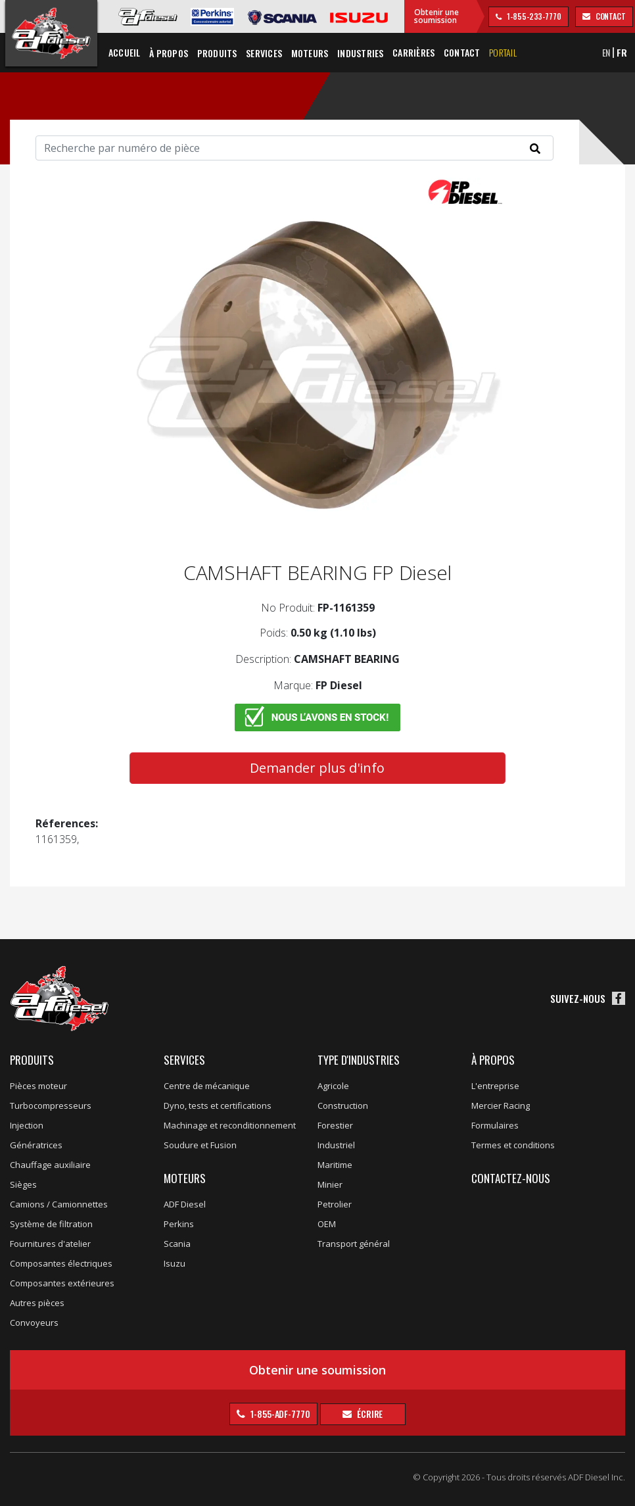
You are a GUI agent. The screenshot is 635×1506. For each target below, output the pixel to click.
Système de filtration (51, 1224)
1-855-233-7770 (533, 16)
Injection (26, 1125)
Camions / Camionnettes (59, 1204)
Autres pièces (37, 1303)
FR (622, 52)
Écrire (369, 1414)
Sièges (23, 1184)
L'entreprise (495, 1086)
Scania (177, 1244)
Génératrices (36, 1145)
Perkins (179, 1224)
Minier (330, 1184)
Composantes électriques (61, 1263)
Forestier (335, 1125)
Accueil (124, 52)
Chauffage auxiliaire (50, 1165)
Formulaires (495, 1125)
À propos (493, 1060)
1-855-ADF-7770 (279, 1414)
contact (610, 16)
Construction (343, 1105)
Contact (462, 52)
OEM (327, 1224)
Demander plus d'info (317, 768)
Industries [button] (360, 53)
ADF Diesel (185, 1204)
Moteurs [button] (310, 53)
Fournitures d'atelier (50, 1244)
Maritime (335, 1165)
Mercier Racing (500, 1105)
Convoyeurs (34, 1322)
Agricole (333, 1086)
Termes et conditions (513, 1145)
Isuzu (174, 1263)
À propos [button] (168, 53)
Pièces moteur (38, 1086)
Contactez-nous (510, 1178)
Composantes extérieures (62, 1283)
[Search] (294, 147)
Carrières (413, 52)
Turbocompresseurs (50, 1105)
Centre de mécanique (207, 1086)
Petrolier (335, 1204)
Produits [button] (217, 53)
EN (606, 52)
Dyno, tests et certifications (217, 1105)
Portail (503, 52)
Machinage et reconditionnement (230, 1125)
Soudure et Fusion (200, 1145)
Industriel (336, 1145)
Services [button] (264, 53)
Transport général (354, 1244)
